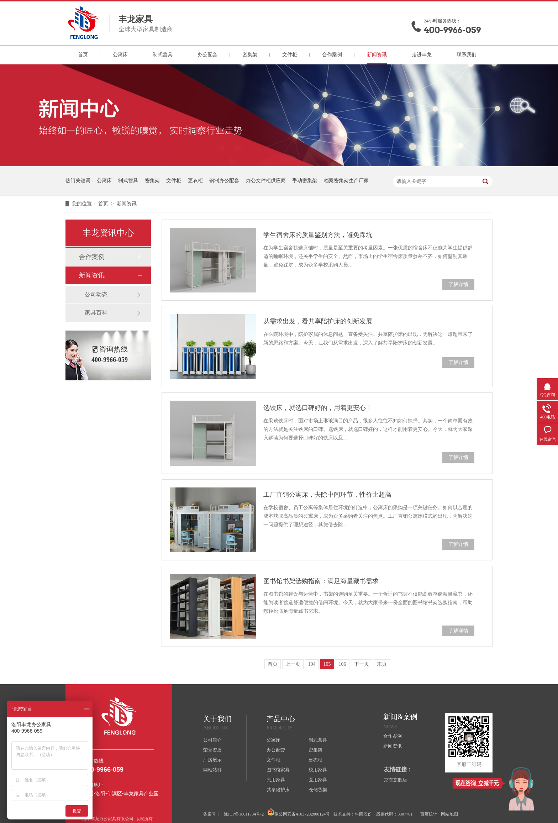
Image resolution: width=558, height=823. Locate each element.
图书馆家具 (278, 769)
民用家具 (276, 779)
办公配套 (207, 54)
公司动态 (96, 294)
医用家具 (318, 779)
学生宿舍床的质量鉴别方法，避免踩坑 (317, 234)
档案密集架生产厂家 (346, 180)
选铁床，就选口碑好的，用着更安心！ (317, 407)
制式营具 (163, 54)
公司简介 (212, 740)
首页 (83, 54)
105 (327, 664)
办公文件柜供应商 (266, 180)
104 (312, 664)
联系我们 (467, 54)
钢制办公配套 (224, 180)
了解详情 (458, 284)
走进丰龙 (422, 54)
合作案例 (332, 54)
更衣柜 (195, 180)
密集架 (249, 54)
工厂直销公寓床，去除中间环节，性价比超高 (327, 494)
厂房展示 (212, 760)
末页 (382, 664)
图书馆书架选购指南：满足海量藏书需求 (321, 581)
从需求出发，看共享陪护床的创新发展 (317, 321)
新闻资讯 (377, 54)
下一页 (361, 664)
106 (342, 664)
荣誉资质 (212, 750)
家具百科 (96, 313)
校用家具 (318, 769)
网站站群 (212, 769)
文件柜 (289, 54)
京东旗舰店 (395, 779)
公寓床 (120, 54)
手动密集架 (304, 180)
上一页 (292, 664)
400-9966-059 (452, 30)
